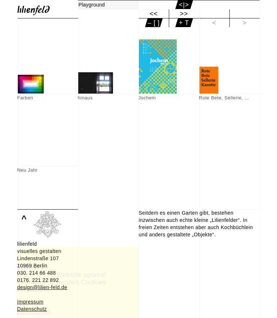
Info (21, 305)
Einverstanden (34, 312)
